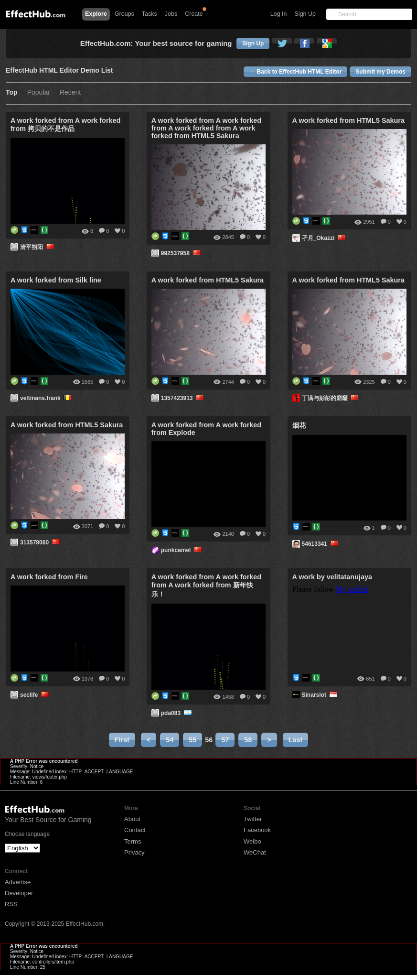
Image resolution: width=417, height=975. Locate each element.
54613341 (321, 544)
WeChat (255, 852)
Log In (278, 14)
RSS (11, 904)
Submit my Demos (380, 71)
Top (12, 92)
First (122, 740)
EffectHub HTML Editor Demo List (59, 70)
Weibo (252, 841)
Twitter (253, 819)
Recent (70, 92)
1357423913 (183, 398)
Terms (132, 841)
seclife (35, 695)
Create (194, 14)
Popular (38, 92)
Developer (19, 893)
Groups (124, 14)
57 (225, 740)
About (132, 819)
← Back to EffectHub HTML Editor (295, 71)
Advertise (18, 882)
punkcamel (182, 550)
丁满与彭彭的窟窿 (331, 398)
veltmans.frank (46, 398)
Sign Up (305, 14)
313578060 (40, 542)
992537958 (181, 253)
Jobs (171, 14)
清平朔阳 (37, 247)
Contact (135, 830)
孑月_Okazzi (324, 238)
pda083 (177, 713)
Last (296, 740)
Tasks (149, 14)
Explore (96, 14)
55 (192, 740)
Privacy (134, 852)
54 (169, 740)
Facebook (257, 830)
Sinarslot (320, 695)
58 (248, 740)
